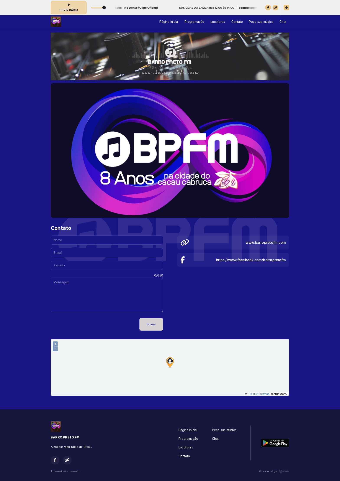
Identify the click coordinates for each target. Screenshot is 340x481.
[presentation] (84, 324)
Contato (237, 21)
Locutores (218, 21)
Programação (194, 21)
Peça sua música (261, 21)
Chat (283, 21)
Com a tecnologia (274, 471)
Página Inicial (168, 21)
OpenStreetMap (259, 393)
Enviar (151, 324)
